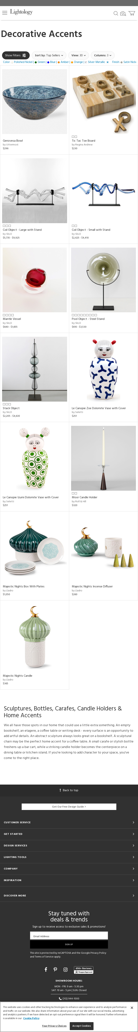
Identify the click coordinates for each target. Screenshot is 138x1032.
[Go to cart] (132, 12)
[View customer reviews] (83, 970)
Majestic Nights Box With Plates (23, 586)
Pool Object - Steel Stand (88, 319)
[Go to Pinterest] (56, 970)
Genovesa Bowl (13, 140)
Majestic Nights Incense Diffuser (92, 586)
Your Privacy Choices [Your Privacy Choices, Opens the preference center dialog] (54, 1026)
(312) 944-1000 (69, 999)
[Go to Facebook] (46, 970)
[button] (5, 13)
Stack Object (11, 408)
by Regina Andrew (82, 145)
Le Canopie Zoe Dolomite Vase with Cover (99, 408)
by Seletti (77, 412)
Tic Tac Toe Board (83, 140)
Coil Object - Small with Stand (91, 230)
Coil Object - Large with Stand (22, 230)
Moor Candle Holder (84, 497)
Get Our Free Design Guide (69, 807)
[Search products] (116, 13)
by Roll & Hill (79, 501)
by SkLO (7, 234)
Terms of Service (44, 957)
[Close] (132, 1008)
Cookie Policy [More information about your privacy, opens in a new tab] (31, 1018)
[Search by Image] (123, 13)
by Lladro (8, 591)
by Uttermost (10, 145)
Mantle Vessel (12, 319)
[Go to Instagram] (66, 970)
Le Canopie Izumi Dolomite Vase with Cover (31, 497)
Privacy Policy (98, 953)
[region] (69, 1017)
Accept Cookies (81, 1026)
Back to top (69, 790)
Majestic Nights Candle (17, 675)
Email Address (41, 936)
